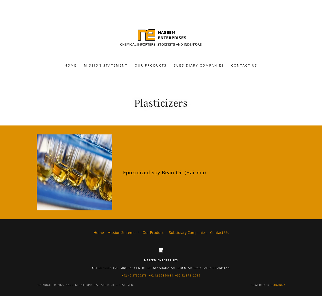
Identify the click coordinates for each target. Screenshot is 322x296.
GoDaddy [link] (278, 285)
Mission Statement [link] (106, 65)
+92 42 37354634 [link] (161, 275)
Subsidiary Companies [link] (199, 65)
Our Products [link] (151, 65)
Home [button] (99, 232)
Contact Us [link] (244, 65)
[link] (161, 34)
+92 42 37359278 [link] (134, 275)
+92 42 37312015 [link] (187, 275)
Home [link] (71, 65)
